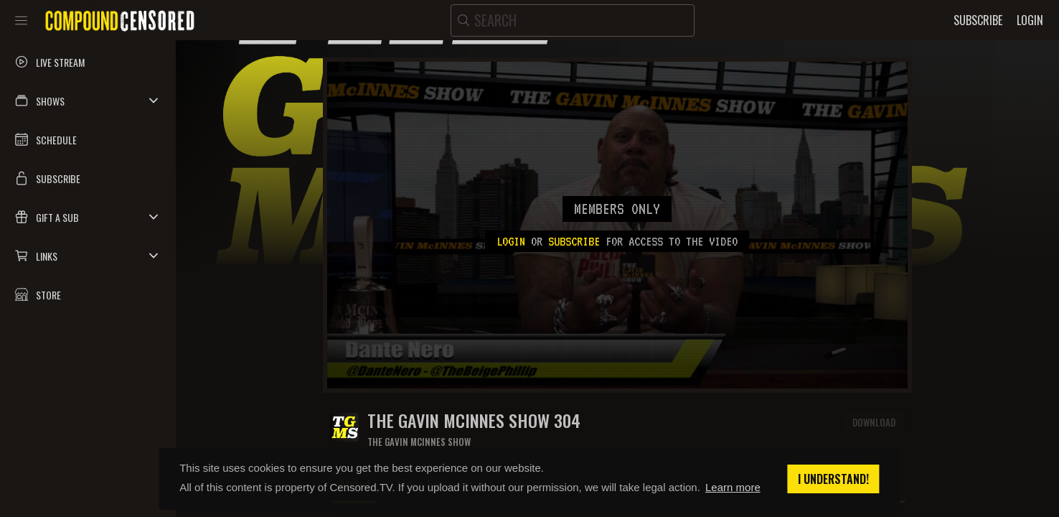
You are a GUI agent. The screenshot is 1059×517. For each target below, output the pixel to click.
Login (510, 241)
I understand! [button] (833, 479)
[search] (573, 20)
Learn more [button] (733, 487)
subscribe (574, 241)
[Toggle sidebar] (21, 20)
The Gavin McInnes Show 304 (473, 420)
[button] (88, 100)
